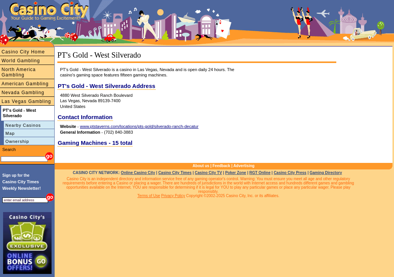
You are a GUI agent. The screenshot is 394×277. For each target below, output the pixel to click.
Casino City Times (175, 173)
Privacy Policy (173, 196)
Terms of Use (148, 196)
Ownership (17, 141)
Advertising (243, 166)
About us (201, 166)
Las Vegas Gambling (26, 101)
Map (10, 133)
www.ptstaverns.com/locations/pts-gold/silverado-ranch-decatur (139, 126)
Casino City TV (208, 173)
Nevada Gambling (23, 92)
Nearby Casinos (23, 125)
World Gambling (21, 60)
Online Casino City (138, 173)
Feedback (221, 166)
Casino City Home (23, 52)
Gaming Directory (326, 173)
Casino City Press (290, 173)
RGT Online (259, 173)
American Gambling (25, 83)
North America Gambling (19, 72)
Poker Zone (235, 173)
